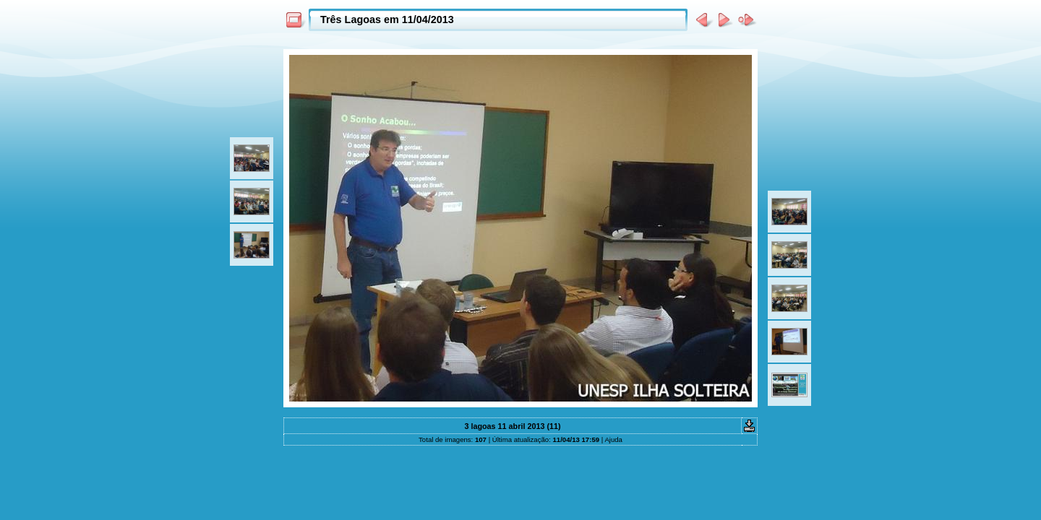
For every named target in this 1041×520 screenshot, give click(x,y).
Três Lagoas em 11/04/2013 (387, 19)
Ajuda (613, 439)
